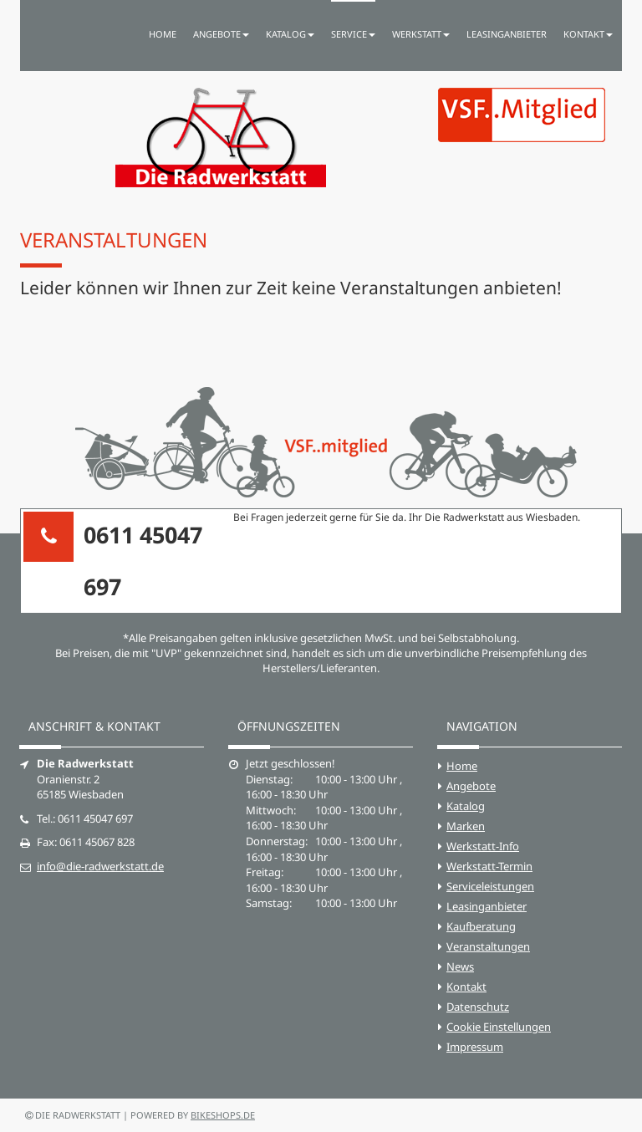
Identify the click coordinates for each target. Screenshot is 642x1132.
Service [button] (353, 34)
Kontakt (466, 986)
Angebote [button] (221, 34)
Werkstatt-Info (482, 846)
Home (162, 34)
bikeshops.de (223, 1115)
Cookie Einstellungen (498, 1026)
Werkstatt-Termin (489, 866)
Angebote (471, 785)
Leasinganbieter (506, 34)
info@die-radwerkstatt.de (100, 866)
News (460, 966)
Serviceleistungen (490, 886)
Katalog (465, 805)
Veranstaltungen (488, 946)
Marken (465, 826)
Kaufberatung (481, 926)
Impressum (474, 1046)
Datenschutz (477, 1006)
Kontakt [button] (588, 34)
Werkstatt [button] (421, 34)
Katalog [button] (290, 34)
